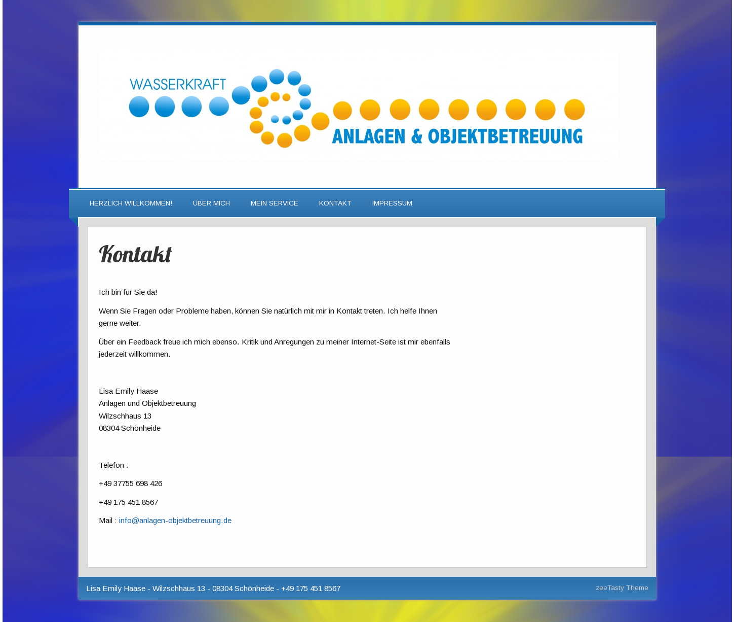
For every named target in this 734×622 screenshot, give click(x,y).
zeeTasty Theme (622, 588)
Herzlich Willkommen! (131, 203)
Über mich (211, 203)
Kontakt (335, 203)
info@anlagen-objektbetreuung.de (175, 520)
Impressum (392, 203)
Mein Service (274, 203)
